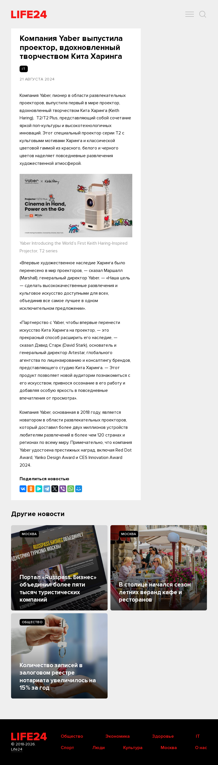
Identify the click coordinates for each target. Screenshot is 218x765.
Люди (98, 748)
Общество (32, 622)
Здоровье (163, 736)
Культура (132, 748)
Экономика (117, 736)
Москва (29, 534)
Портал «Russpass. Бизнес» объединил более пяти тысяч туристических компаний (58, 588)
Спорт (67, 748)
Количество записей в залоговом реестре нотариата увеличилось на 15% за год (58, 676)
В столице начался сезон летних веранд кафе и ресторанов (155, 592)
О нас (201, 748)
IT (198, 736)
